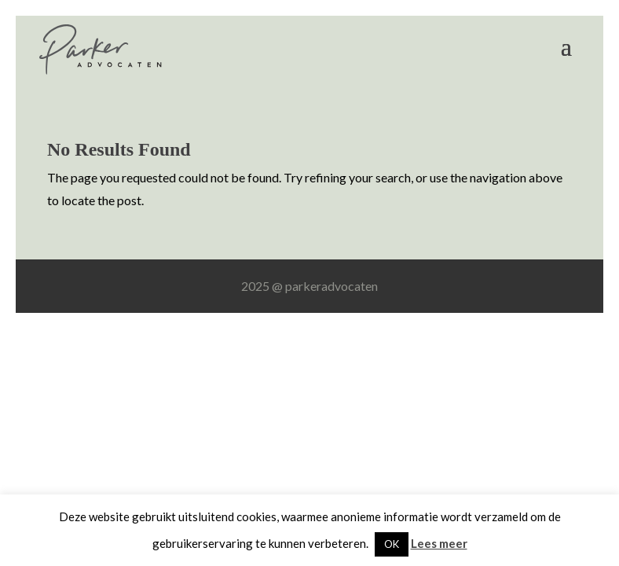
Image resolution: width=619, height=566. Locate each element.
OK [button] (391, 544)
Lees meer (439, 543)
